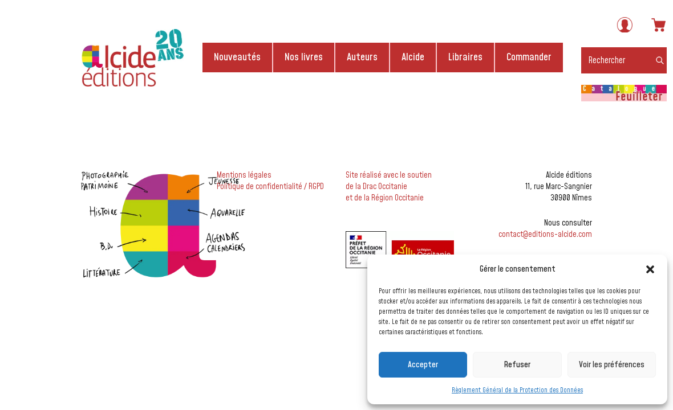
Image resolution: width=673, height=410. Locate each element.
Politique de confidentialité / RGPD (270, 186)
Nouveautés (237, 57)
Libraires (465, 57)
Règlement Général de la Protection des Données (517, 390)
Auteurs (362, 57)
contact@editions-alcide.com (545, 234)
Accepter (423, 365)
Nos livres (304, 57)
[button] (650, 269)
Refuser (517, 365)
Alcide (413, 57)
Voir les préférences (611, 365)
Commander (529, 57)
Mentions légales (244, 175)
